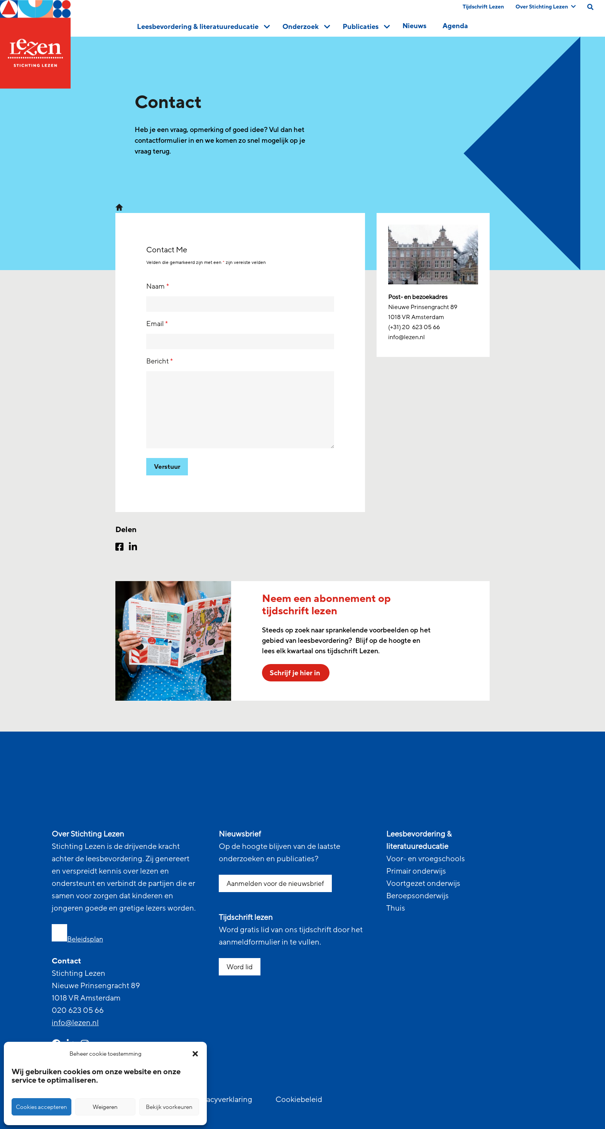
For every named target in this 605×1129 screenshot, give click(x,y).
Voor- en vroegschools (425, 859)
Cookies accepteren (41, 1107)
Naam (157, 286)
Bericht (159, 361)
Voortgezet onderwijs (423, 884)
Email (157, 323)
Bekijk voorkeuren (169, 1107)
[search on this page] (590, 7)
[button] (195, 1054)
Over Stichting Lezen (545, 6)
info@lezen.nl (75, 1023)
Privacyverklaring (222, 1100)
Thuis (395, 908)
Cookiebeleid (298, 1100)
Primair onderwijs (416, 871)
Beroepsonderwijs (417, 896)
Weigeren (105, 1107)
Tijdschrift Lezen (483, 6)
